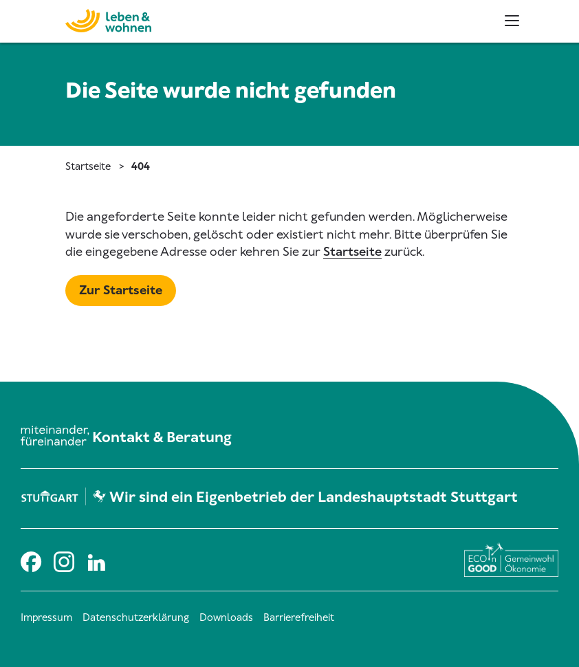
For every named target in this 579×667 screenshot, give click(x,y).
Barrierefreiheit (298, 617)
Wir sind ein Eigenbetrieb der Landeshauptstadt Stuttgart (313, 497)
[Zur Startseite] (81, 19)
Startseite (88, 166)
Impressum (46, 617)
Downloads (226, 617)
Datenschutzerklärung (136, 617)
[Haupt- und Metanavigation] (512, 20)
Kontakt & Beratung (162, 437)
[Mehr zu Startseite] (120, 291)
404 (140, 166)
